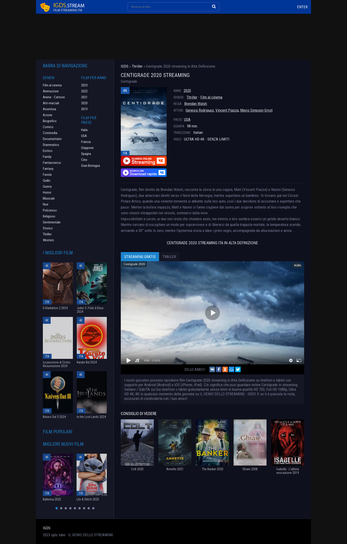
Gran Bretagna (90, 166)
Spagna (86, 154)
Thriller (192, 97)
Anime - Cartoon (54, 97)
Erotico (47, 151)
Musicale (49, 198)
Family (47, 157)
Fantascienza (52, 163)
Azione (47, 115)
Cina (84, 160)
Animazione (51, 91)
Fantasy (48, 169)
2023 (84, 85)
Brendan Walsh (195, 103)
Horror (47, 192)
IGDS (46, 528)
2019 (84, 109)
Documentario (52, 139)
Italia (84, 130)
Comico (48, 127)
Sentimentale (52, 222)
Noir (45, 204)
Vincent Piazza (227, 110)
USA (187, 119)
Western (48, 240)
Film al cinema (211, 97)
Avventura (49, 109)
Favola (47, 175)
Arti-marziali (51, 103)
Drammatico (51, 145)
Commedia (50, 133)
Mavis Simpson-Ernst (256, 110)
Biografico (50, 121)
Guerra (47, 186)
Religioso (49, 216)
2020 (187, 90)
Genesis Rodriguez (200, 110)
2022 (84, 91)
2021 (84, 97)
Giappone (87, 148)
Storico (48, 228)
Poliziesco (50, 210)
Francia (86, 142)
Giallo (46, 181)
